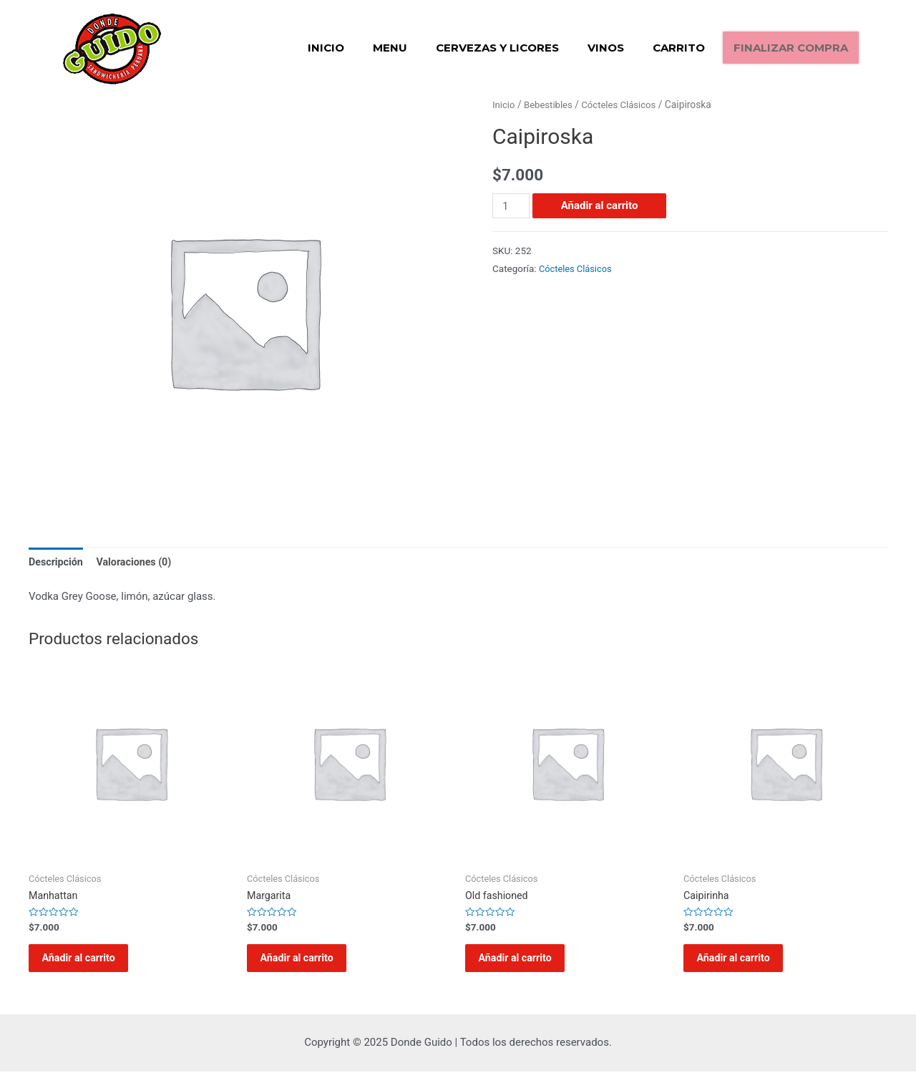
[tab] (57, 563)
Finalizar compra (791, 47)
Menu (390, 47)
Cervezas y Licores (497, 47)
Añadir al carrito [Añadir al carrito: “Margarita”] (307, 964)
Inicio (326, 47)
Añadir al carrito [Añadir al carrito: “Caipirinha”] (743, 964)
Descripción (57, 561)
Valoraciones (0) (139, 561)
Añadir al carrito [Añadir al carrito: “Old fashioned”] (525, 964)
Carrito (679, 47)
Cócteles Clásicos (624, 104)
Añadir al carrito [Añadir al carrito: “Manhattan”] (88, 964)
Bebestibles (551, 104)
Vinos (606, 47)
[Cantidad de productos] (511, 205)
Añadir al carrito (601, 205)
